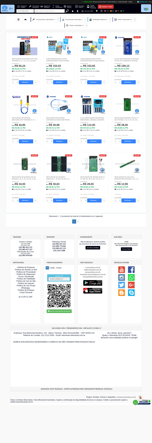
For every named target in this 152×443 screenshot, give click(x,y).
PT (122, 11)
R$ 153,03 (53, 60)
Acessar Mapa (126, 243)
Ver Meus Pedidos (93, 242)
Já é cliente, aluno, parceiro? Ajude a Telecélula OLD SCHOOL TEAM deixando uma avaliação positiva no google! (119, 329)
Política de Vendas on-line (26, 264)
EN (106, 11)
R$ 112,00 (87, 119)
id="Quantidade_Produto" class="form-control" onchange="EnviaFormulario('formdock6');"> (49, 135)
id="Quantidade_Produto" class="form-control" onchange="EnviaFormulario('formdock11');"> (83, 194)
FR (117, 11)
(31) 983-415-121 (25, 241)
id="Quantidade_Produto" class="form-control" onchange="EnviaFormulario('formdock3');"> (83, 76)
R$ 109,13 (122, 60)
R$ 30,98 (53, 119)
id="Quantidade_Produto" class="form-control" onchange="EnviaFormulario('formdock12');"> (118, 194)
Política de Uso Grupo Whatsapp (26, 281)
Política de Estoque (26, 284)
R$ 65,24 (18, 60)
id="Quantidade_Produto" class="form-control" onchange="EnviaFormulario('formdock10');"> (49, 194)
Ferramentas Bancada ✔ (61, 19)
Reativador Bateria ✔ (86, 19)
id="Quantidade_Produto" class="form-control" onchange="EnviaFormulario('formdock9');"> (15, 194)
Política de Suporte (26, 277)
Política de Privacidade (26, 266)
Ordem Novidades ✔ (131, 19)
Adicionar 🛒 (26, 76)
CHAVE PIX (59, 272)
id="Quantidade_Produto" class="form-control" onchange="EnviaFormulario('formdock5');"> (15, 135)
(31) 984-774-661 (59, 240)
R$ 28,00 (121, 119)
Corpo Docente (26, 286)
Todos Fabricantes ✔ (108, 19)
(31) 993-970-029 (25, 249)
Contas (58, 262)
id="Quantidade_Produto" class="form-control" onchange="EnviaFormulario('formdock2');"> (49, 76)
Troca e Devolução (26, 271)
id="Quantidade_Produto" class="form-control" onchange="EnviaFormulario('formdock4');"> (118, 76)
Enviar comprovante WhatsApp (59, 305)
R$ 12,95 (121, 178)
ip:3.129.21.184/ (25, 291)
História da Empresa (26, 261)
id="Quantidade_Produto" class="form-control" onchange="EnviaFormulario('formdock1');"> (15, 76)
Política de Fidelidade (26, 273)
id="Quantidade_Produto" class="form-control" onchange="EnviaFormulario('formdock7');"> (83, 135)
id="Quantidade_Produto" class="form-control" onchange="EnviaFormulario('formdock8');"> (118, 135)
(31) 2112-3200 (59, 245)
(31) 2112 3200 (87, 11)
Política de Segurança (26, 268)
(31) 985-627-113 (25, 244)
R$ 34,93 (18, 178)
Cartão (52, 262)
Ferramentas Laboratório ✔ (35, 19)
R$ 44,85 (18, 119)
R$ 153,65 (87, 60)
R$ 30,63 (53, 178)
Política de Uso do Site (26, 275)
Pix (47, 262)
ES (112, 11)
